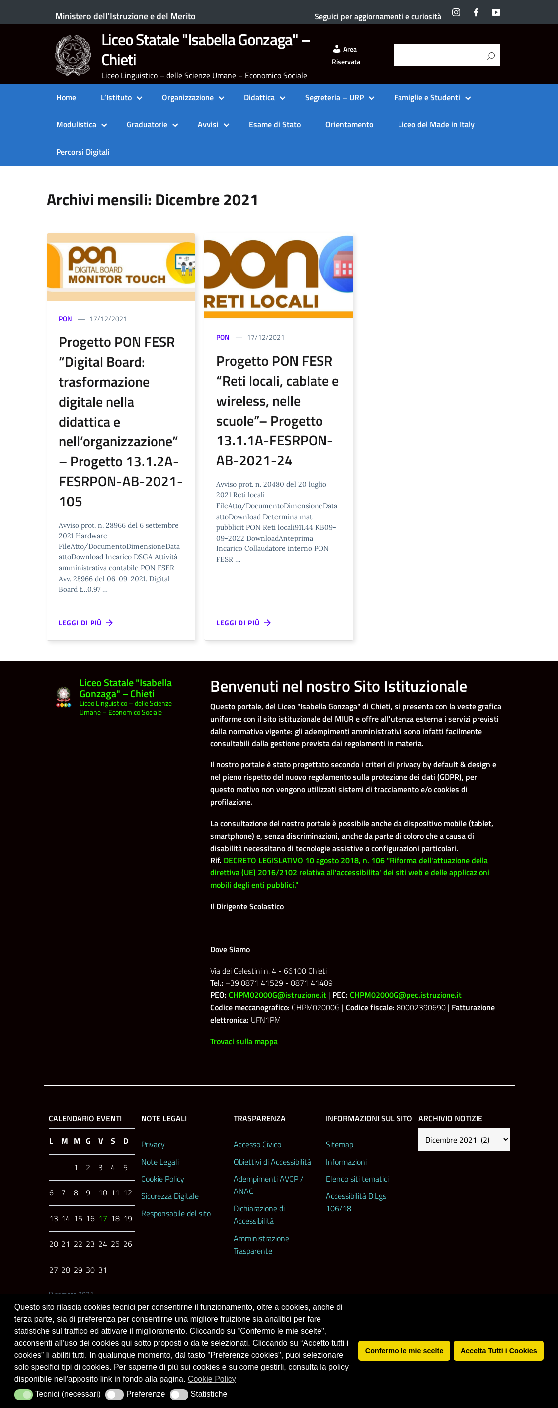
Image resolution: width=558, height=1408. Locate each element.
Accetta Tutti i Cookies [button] (499, 1351)
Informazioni (346, 1162)
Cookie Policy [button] (212, 1379)
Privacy (153, 1144)
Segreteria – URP (334, 97)
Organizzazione (188, 97)
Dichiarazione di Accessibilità (259, 1214)
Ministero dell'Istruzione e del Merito (125, 16)
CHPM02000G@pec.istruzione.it (406, 995)
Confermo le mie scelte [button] (404, 1351)
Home (66, 97)
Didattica (259, 97)
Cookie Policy (162, 1179)
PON (65, 318)
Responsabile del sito (176, 1213)
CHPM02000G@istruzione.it (277, 995)
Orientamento (349, 124)
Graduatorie (147, 124)
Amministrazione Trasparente (261, 1244)
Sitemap (339, 1144)
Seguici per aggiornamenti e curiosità (378, 16)
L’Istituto (116, 97)
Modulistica (76, 124)
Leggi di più (86, 622)
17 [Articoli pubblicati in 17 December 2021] (102, 1218)
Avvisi (208, 124)
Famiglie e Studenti (427, 97)
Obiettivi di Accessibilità (272, 1162)
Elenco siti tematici (357, 1179)
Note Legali (160, 1162)
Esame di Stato (275, 124)
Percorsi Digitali (83, 152)
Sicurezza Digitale (170, 1196)
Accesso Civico (257, 1144)
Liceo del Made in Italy (436, 124)
